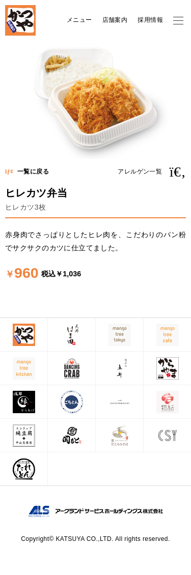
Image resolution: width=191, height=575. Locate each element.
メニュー (79, 19)
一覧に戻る (27, 171)
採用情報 (150, 19)
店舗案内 (115, 19)
